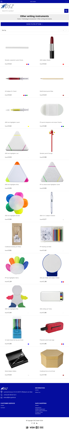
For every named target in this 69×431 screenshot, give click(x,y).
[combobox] (32, 11)
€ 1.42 (43, 250)
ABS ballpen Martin (45, 60)
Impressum (38, 407)
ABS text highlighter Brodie (12, 215)
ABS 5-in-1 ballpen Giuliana (47, 215)
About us (37, 392)
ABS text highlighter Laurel (12, 122)
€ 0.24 (8, 95)
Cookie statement (40, 409)
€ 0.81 (8, 250)
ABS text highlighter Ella (11, 309)
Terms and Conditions (41, 410)
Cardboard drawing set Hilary (13, 246)
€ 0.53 (8, 157)
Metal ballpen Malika (10, 371)
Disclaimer (38, 413)
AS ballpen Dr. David (10, 91)
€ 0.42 (8, 126)
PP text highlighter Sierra (12, 278)
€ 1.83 (8, 344)
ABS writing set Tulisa (46, 309)
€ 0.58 (43, 157)
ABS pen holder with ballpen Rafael (49, 278)
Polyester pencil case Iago (47, 340)
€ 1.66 (43, 312)
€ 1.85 (43, 344)
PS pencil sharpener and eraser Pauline (51, 122)
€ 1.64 (8, 312)
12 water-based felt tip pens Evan (14, 340)
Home (19, 19)
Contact (3, 407)
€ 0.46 (43, 126)
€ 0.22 (43, 64)
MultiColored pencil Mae (46, 91)
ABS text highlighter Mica (12, 184)
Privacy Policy (39, 412)
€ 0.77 (43, 219)
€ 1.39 (8, 281)
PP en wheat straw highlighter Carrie (50, 184)
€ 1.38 (43, 281)
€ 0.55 (8, 188)
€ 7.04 (43, 375)
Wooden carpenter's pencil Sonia (14, 60)
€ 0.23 (43, 95)
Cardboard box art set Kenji (47, 371)
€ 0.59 (43, 188)
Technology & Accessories (29, 19)
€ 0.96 (8, 219)
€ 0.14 (8, 64)
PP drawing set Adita (45, 246)
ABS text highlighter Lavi (11, 153)
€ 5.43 (8, 375)
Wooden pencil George (46, 153)
